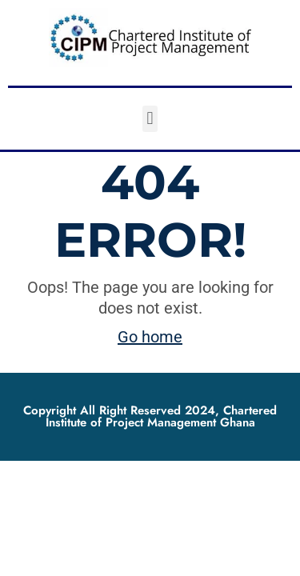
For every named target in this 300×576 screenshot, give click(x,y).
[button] (150, 119)
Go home (150, 336)
